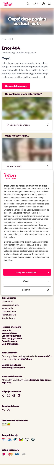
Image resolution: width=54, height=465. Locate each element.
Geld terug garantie (12, 338)
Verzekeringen (9, 333)
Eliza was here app (39, 380)
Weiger (36, 281)
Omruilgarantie (9, 341)
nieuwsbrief (43, 356)
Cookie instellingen (11, 365)
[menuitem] (9, 4)
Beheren (35, 289)
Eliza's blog (26, 359)
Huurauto (6, 330)
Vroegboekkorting (11, 336)
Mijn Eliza (6, 382)
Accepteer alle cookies (32, 272)
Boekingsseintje (10, 344)
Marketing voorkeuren (13, 367)
